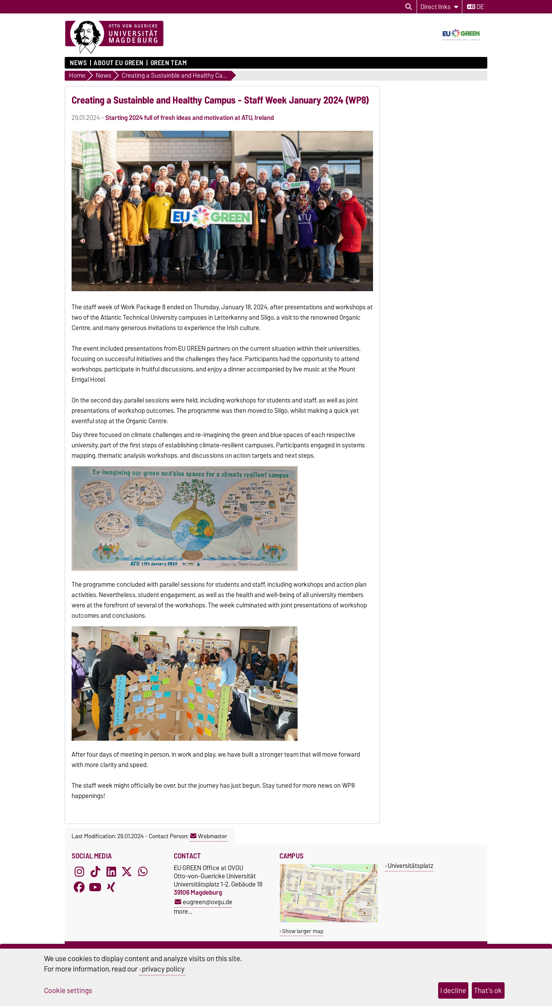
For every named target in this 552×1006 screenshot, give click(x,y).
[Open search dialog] (408, 7)
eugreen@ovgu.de (203, 901)
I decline (453, 990)
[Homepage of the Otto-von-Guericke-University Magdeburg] (114, 37)
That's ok (488, 990)
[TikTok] (95, 871)
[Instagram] (79, 871)
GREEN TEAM (169, 63)
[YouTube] (95, 887)
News (78, 63)
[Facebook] (79, 887)
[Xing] (111, 887)
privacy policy (163, 969)
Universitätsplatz (410, 865)
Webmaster (208, 836)
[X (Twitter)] (127, 871)
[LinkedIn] (111, 871)
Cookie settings (68, 990)
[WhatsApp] (143, 871)
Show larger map (302, 931)
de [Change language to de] (475, 7)
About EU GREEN (119, 63)
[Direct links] (439, 6)
